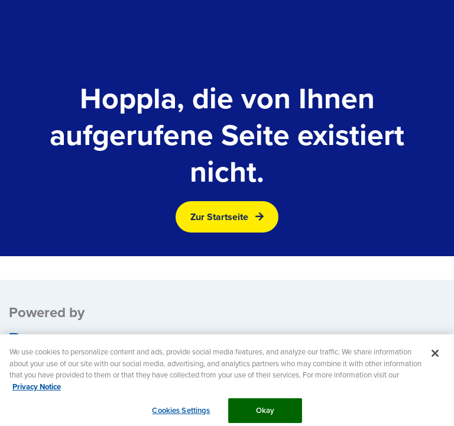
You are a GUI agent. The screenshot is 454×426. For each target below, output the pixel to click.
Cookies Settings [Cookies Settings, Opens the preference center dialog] (181, 413)
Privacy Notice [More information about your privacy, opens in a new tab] (36, 390)
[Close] (435, 357)
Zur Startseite (219, 217)
